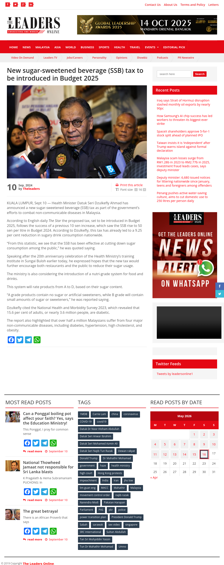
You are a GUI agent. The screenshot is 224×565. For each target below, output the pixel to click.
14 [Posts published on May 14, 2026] (184, 450)
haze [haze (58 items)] (103, 464)
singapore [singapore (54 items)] (133, 521)
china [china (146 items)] (115, 414)
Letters (213, 4)
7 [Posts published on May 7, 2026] (184, 442)
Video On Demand (22, 57)
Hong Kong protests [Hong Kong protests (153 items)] (110, 471)
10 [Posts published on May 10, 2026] (214, 442)
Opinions (121, 57)
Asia (57, 47)
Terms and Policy (192, 4)
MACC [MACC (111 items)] (105, 485)
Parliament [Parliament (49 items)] (86, 507)
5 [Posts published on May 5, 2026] (165, 442)
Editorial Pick (174, 47)
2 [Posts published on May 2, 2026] (204, 433)
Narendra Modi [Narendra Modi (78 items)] (89, 499)
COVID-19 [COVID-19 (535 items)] (86, 421)
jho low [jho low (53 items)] (129, 478)
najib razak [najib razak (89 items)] (122, 492)
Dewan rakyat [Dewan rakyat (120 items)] (126, 450)
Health (119, 47)
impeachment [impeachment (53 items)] (88, 478)
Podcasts (162, 57)
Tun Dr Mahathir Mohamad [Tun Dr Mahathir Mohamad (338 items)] (96, 542)
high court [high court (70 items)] (86, 471)
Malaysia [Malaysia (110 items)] (137, 485)
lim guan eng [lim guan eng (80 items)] (88, 485)
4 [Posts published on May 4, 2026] (155, 442)
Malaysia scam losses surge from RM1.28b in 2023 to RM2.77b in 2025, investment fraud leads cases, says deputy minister (183, 164)
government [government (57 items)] (87, 464)
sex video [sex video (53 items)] (115, 521)
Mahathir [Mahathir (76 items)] (120, 485)
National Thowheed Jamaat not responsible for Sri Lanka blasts (48, 467)
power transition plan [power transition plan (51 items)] (93, 514)
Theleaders (31, 189)
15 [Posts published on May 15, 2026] (194, 450)
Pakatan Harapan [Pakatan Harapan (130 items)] (114, 499)
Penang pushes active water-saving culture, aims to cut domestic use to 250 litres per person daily (185, 197)
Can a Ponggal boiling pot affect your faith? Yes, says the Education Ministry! (47, 418)
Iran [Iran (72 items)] (117, 478)
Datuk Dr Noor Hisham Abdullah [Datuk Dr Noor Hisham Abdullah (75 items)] (99, 428)
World (70, 47)
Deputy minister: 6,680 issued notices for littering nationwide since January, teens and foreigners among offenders (184, 181)
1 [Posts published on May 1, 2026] (194, 433)
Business (87, 47)
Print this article (129, 185)
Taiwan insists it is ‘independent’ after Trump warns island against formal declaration (183, 147)
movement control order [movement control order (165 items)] (95, 492)
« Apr (154, 472)
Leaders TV (50, 57)
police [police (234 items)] (123, 507)
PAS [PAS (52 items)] (101, 507)
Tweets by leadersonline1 (174, 374)
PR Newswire (186, 57)
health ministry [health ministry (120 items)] (121, 464)
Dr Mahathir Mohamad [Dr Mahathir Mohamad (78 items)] (117, 457)
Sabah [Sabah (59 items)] (84, 521)
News (27, 47)
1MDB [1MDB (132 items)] (83, 414)
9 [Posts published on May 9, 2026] (204, 442)
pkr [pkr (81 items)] (112, 507)
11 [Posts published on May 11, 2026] (155, 450)
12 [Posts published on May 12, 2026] (165, 450)
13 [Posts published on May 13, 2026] (174, 450)
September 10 (56, 451)
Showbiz (142, 57)
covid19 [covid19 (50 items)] (102, 421)
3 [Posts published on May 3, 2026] (214, 433)
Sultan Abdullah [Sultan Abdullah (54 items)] (116, 528)
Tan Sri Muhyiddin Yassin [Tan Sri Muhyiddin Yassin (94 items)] (95, 535)
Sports (104, 47)
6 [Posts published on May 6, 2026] (175, 442)
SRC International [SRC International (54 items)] (90, 528)
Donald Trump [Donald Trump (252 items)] (89, 457)
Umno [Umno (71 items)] (122, 542)
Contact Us (153, 4)
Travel (135, 47)
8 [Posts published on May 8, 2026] (194, 442)
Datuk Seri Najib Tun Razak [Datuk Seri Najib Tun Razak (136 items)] (96, 450)
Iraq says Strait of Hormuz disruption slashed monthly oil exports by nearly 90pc (183, 104)
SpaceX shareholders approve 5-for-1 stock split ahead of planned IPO (183, 133)
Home (13, 47)
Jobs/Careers (75, 57)
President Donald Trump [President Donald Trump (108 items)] (126, 514)
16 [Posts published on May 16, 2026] (204, 450)
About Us (170, 4)
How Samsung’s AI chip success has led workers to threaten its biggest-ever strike (184, 120)
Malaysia (42, 47)
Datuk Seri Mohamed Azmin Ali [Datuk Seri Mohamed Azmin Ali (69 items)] (98, 443)
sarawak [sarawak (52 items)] (98, 521)
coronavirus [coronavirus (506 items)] (132, 414)
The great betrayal (40, 511)
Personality (99, 57)
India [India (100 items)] (106, 478)
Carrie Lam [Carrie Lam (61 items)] (99, 414)
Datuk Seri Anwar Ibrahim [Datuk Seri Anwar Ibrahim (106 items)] (95, 435)
